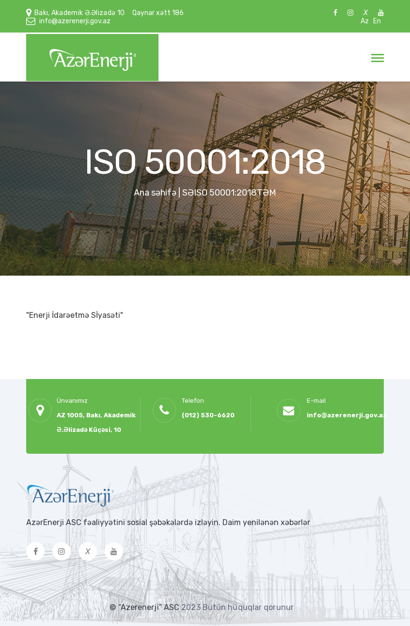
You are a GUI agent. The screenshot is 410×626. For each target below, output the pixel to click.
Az (365, 21)
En (377, 21)
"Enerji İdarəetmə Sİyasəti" (74, 315)
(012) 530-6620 (208, 415)
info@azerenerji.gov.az (74, 21)
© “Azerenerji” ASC (145, 607)
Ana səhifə (155, 192)
